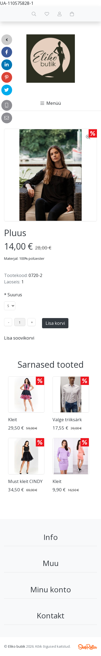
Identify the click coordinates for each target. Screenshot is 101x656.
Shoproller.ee (87, 647)
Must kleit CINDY (25, 481)
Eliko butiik (16, 646)
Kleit (12, 420)
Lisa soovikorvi (19, 338)
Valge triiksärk (67, 420)
